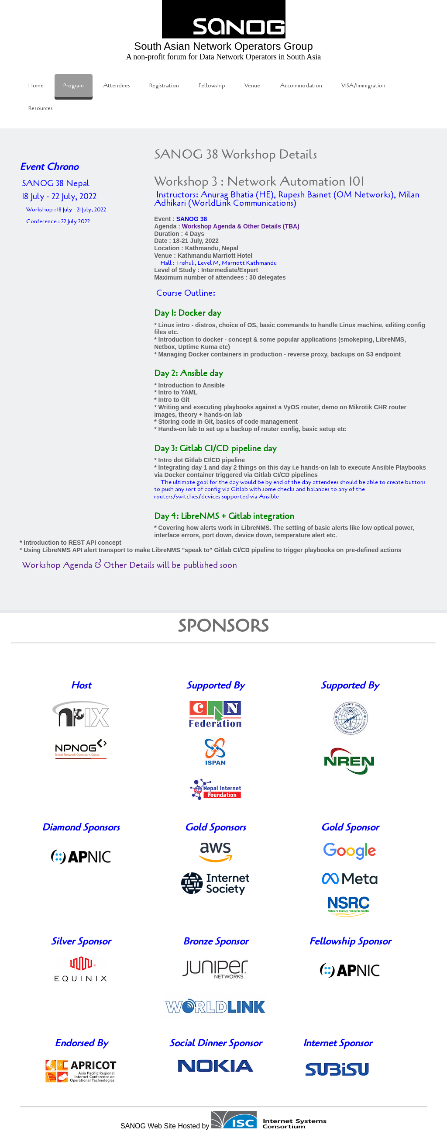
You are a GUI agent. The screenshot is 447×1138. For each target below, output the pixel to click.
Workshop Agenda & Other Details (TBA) (240, 226)
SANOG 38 (191, 218)
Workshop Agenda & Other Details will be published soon (129, 565)
